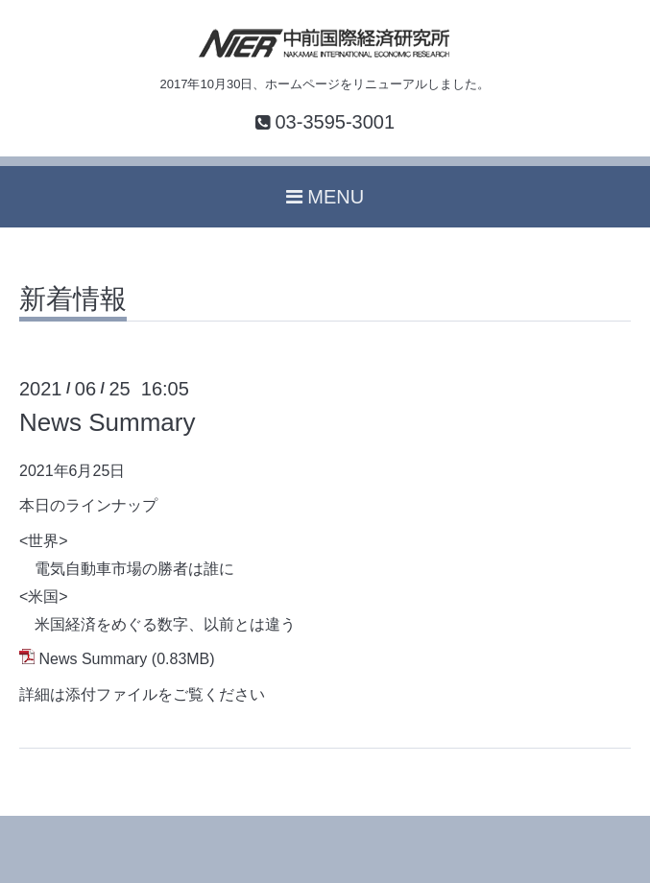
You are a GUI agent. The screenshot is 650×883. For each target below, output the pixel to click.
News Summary (107, 422)
